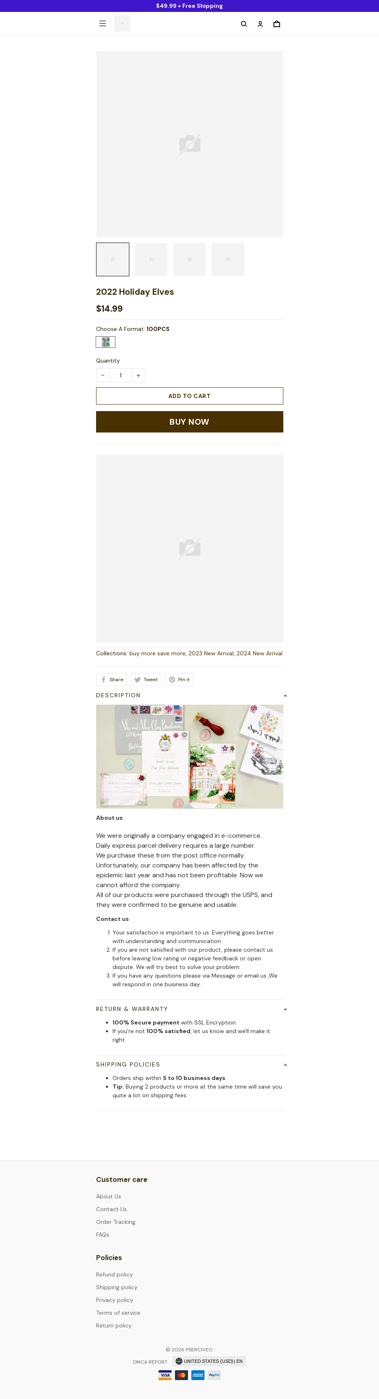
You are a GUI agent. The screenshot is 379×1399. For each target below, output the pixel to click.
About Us (108, 1196)
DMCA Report (150, 1362)
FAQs (102, 1234)
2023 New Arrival (211, 653)
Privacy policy (114, 1300)
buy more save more (157, 653)
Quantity (108, 360)
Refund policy (114, 1274)
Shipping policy (117, 1287)
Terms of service (118, 1312)
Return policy (114, 1325)
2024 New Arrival (260, 653)
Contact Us (111, 1209)
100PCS (158, 329)
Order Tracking (116, 1222)
